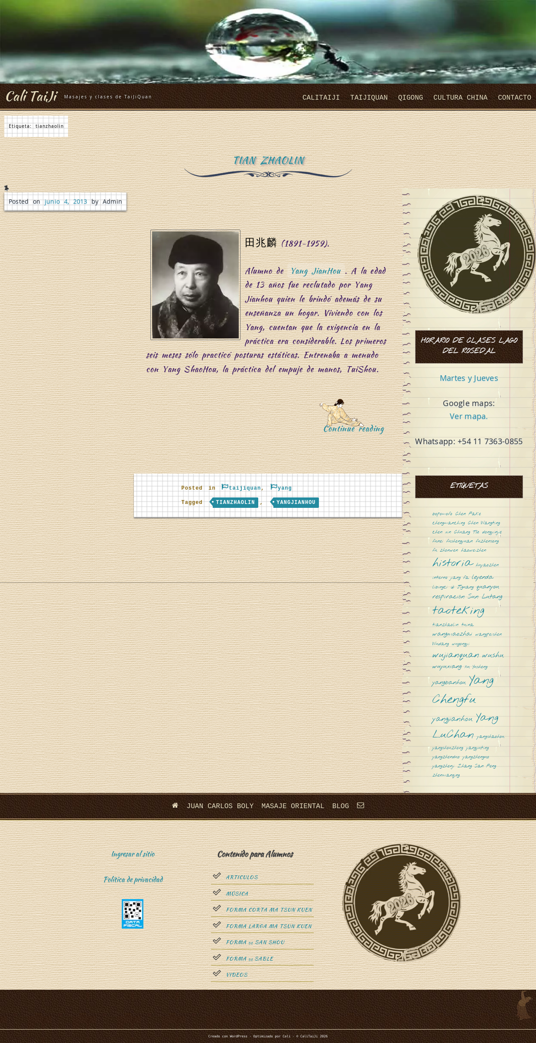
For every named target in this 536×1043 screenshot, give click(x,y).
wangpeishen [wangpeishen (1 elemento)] (488, 634)
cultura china (460, 98)
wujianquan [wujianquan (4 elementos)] (455, 655)
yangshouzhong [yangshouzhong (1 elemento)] (447, 748)
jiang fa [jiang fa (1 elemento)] (460, 578)
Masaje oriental (293, 806)
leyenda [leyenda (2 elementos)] (482, 577)
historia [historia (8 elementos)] (452, 563)
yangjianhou (295, 503)
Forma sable (249, 958)
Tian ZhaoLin (267, 160)
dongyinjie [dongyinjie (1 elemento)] (492, 532)
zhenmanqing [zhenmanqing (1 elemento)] (446, 775)
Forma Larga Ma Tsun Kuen (269, 926)
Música (237, 893)
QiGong (410, 98)
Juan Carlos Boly (220, 806)
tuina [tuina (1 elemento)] (467, 625)
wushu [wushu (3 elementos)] (493, 655)
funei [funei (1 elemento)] (437, 541)
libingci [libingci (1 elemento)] (440, 587)
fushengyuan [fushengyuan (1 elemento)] (459, 541)
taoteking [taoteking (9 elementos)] (458, 611)
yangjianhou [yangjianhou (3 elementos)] (452, 719)
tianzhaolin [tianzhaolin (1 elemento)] (445, 625)
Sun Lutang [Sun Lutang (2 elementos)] (485, 597)
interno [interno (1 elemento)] (440, 578)
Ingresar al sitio (132, 853)
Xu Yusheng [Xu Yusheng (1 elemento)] (476, 667)
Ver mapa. (469, 416)
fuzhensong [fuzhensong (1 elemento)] (487, 541)
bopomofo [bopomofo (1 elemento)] (442, 514)
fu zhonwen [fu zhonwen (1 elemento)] (445, 550)
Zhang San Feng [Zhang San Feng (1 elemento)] (477, 766)
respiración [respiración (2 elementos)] (448, 597)
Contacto (514, 98)
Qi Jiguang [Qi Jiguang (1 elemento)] (462, 587)
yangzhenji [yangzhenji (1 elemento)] (443, 766)
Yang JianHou (315, 270)
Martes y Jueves (469, 378)
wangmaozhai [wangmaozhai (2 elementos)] (452, 634)
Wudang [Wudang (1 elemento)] (440, 644)
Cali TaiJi (31, 95)
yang (285, 488)
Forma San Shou (255, 942)
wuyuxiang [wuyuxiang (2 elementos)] (446, 667)
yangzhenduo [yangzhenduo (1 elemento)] (446, 757)
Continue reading (356, 431)
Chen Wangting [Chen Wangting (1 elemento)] (484, 523)
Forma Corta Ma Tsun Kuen (269, 910)
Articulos (242, 877)
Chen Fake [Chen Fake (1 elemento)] (468, 514)
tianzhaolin (235, 503)
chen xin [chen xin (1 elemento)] (441, 532)
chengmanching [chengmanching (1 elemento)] (448, 523)
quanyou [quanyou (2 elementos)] (488, 587)
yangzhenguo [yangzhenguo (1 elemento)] (476, 757)
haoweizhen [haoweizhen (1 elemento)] (473, 550)
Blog (340, 806)
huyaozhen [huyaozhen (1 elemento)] (487, 565)
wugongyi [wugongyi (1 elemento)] (461, 644)
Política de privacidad (132, 879)
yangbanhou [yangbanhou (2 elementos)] (449, 683)
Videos (236, 975)
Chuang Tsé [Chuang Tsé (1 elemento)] (466, 532)
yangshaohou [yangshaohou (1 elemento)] (490, 737)
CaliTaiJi (321, 98)
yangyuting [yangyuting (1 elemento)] (477, 748)
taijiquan (368, 98)
